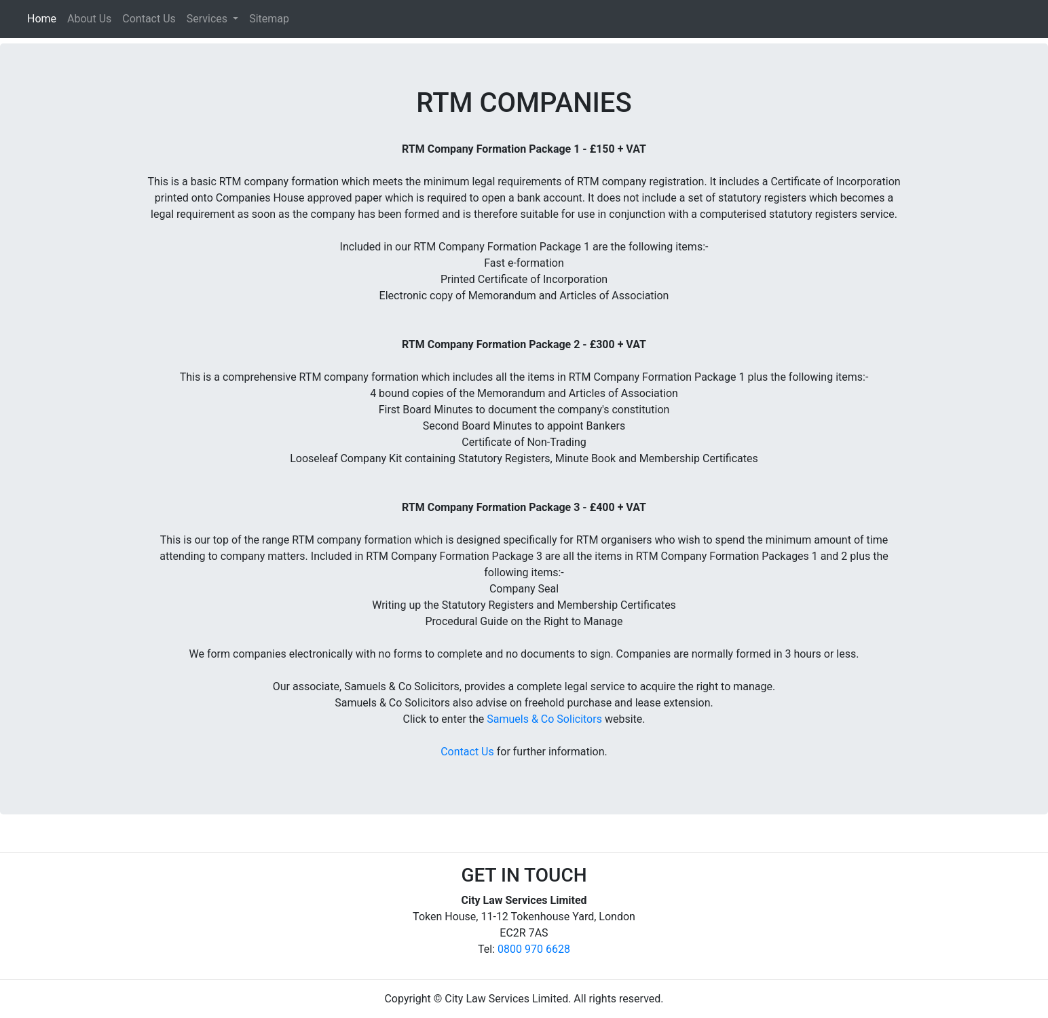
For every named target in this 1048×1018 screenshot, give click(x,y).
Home (44, 17)
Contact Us (149, 18)
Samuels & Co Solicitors (544, 719)
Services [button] (208, 18)
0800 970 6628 (534, 949)
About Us (89, 18)
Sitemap (269, 18)
